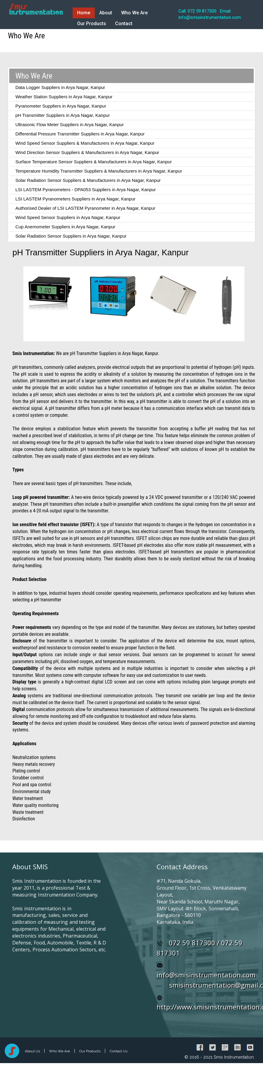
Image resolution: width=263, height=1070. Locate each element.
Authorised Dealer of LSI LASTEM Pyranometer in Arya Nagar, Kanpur (85, 208)
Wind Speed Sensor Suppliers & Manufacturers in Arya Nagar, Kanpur (84, 143)
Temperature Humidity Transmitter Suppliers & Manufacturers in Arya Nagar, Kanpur (98, 170)
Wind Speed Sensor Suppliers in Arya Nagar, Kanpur (67, 217)
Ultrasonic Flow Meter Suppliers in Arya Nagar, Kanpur (69, 124)
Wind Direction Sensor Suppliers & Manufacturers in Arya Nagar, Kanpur (87, 152)
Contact (123, 23)
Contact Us (118, 1051)
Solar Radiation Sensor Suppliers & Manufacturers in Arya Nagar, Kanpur (87, 180)
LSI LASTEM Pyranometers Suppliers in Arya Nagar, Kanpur (75, 198)
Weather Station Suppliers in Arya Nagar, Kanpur (63, 96)
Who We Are (134, 13)
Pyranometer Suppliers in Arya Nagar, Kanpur (60, 105)
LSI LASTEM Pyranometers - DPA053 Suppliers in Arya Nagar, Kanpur (85, 189)
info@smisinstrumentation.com (206, 974)
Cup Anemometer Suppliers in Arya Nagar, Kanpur (65, 226)
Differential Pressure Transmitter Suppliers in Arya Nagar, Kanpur (79, 133)
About (105, 13)
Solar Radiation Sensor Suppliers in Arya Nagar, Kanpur (70, 236)
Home (83, 13)
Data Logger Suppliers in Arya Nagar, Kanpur (60, 87)
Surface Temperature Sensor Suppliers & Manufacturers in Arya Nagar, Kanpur (93, 161)
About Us (33, 1051)
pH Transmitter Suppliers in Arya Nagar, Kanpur (62, 115)
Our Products (91, 23)
